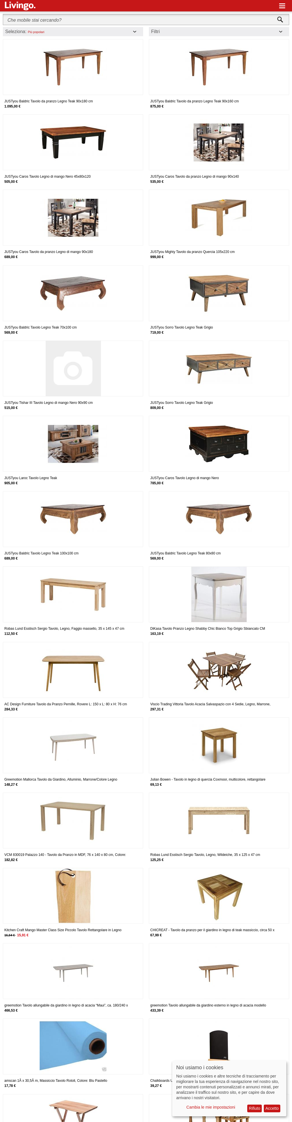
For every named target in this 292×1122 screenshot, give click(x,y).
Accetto (272, 1108)
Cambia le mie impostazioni (210, 1107)
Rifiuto (254, 1108)
